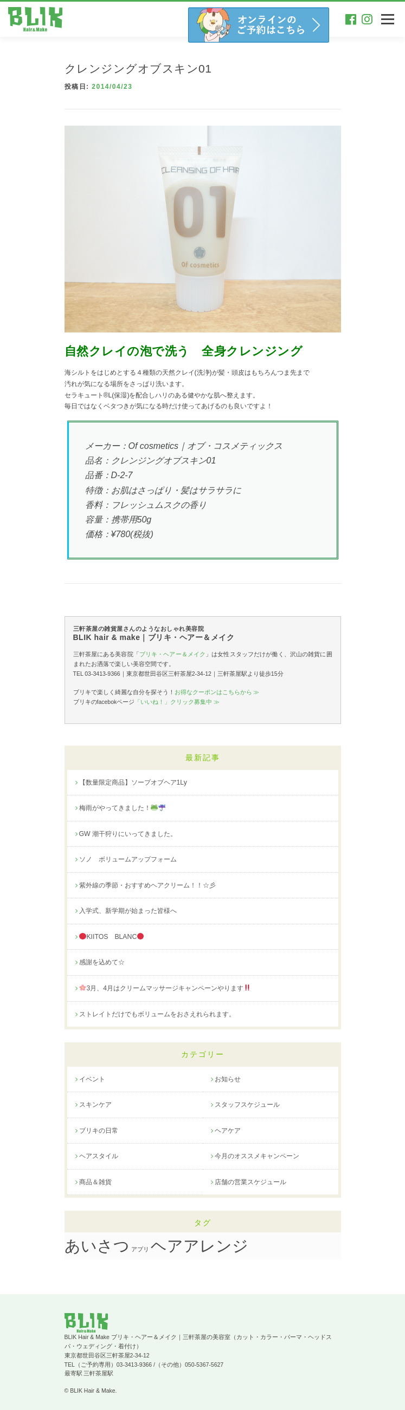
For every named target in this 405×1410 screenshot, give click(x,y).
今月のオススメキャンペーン (257, 1156)
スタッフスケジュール (247, 1104)
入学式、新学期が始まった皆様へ (128, 911)
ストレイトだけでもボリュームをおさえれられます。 (157, 1014)
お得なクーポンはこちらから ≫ (217, 692)
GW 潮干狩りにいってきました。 (128, 834)
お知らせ (228, 1079)
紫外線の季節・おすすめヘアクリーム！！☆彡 (147, 885)
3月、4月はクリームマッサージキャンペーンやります (164, 988)
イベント (92, 1079)
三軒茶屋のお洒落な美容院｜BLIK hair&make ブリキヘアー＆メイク (38, 19)
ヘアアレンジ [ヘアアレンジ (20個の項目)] (199, 1246)
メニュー (387, 19)
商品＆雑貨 (95, 1182)
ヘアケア (228, 1130)
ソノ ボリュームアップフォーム (128, 859)
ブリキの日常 (98, 1130)
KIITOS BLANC (111, 937)
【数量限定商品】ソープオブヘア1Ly (133, 782)
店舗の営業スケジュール (250, 1182)
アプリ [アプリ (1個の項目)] (140, 1249)
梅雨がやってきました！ (122, 808)
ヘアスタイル (98, 1156)
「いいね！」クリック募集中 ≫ (177, 702)
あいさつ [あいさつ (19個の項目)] (97, 1246)
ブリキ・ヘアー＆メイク (172, 654)
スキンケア (95, 1104)
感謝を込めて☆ (102, 962)
